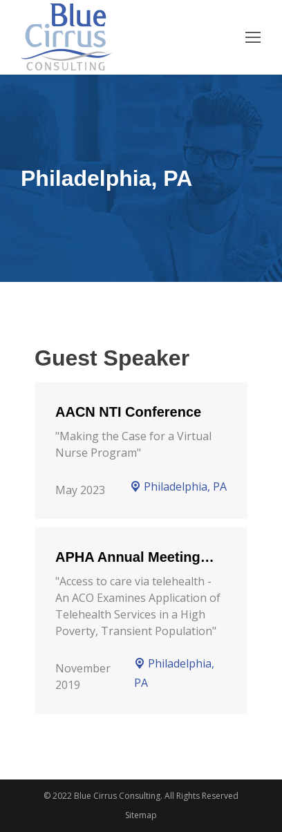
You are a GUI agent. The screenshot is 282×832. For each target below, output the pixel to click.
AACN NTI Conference (128, 411)
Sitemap (141, 815)
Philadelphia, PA (178, 486)
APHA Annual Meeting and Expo (127, 557)
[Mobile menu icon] (253, 37)
